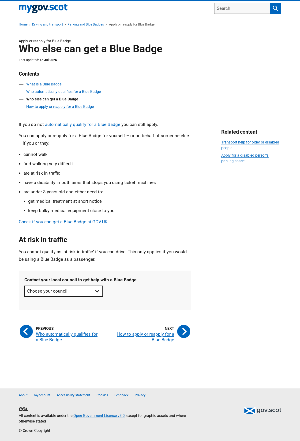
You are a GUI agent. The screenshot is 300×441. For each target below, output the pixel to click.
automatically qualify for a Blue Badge (82, 124)
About (23, 395)
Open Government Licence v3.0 (99, 415)
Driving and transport (47, 24)
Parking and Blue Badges (86, 24)
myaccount (42, 395)
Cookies (102, 395)
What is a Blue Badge (43, 84)
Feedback (121, 395)
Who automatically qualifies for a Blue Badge (63, 91)
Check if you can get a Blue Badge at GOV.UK (63, 221)
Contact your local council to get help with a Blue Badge (80, 280)
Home (23, 24)
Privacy (140, 395)
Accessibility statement (73, 395)
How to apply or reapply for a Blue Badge (60, 106)
